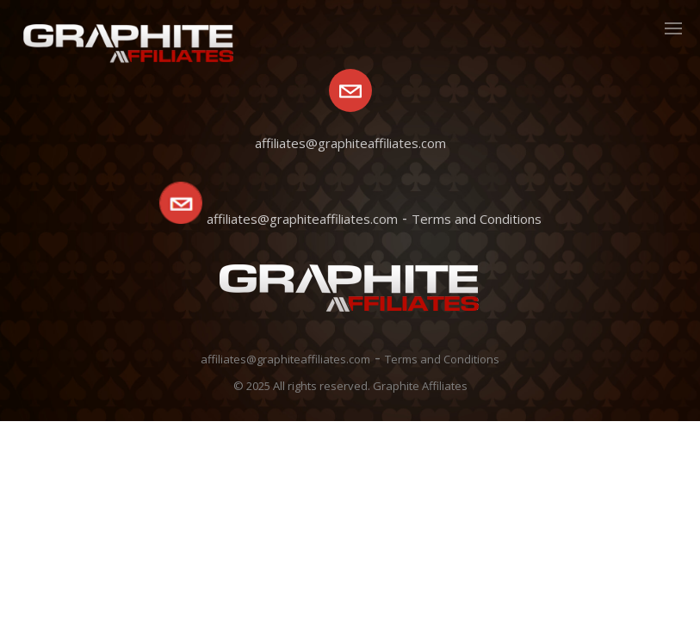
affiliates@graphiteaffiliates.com (302, 218)
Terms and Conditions (477, 218)
